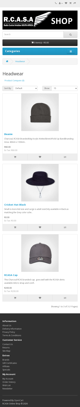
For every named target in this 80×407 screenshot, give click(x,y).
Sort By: (7, 88)
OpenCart (18, 400)
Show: (47, 88)
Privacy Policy (8, 332)
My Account (7, 378)
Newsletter (7, 388)
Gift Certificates (9, 363)
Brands (5, 359)
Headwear (20, 61)
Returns (6, 347)
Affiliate (6, 366)
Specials (6, 369)
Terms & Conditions (11, 335)
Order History (8, 382)
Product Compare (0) (14, 80)
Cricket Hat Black (15, 204)
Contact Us (7, 344)
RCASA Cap (11, 275)
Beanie (8, 134)
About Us (6, 325)
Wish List (6, 385)
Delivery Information (12, 328)
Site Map (6, 350)
